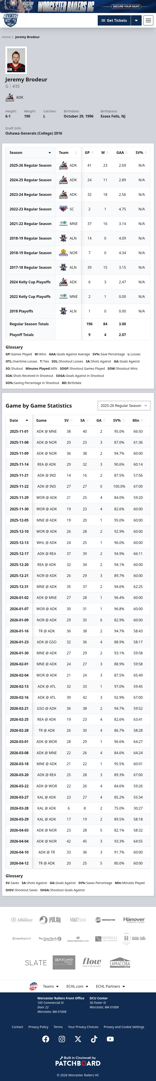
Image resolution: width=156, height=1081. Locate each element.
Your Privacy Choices (83, 1027)
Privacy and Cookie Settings (124, 1027)
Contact (17, 1027)
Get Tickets (114, 20)
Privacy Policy (38, 1027)
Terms (58, 1027)
